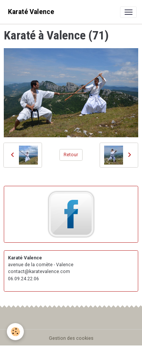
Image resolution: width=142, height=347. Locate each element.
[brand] (31, 12)
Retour (71, 154)
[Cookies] (15, 331)
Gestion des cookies (71, 338)
